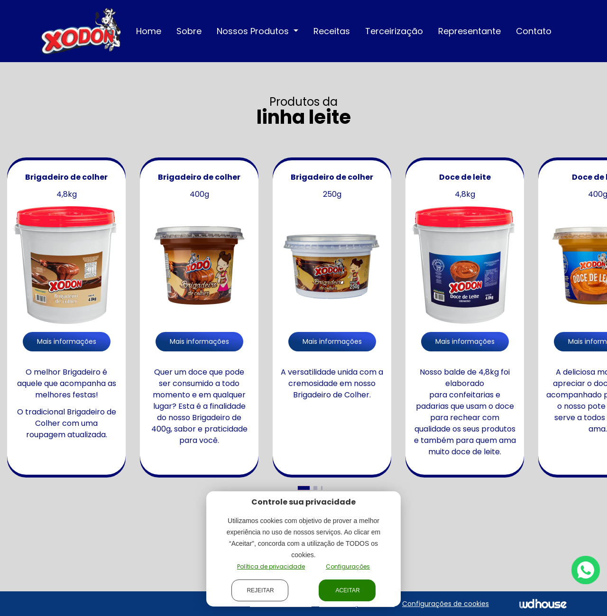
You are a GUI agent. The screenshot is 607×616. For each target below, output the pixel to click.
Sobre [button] (189, 31)
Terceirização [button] (394, 31)
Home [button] (148, 31)
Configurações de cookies (445, 603)
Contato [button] (534, 31)
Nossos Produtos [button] (254, 31)
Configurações (348, 566)
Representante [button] (469, 31)
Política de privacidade (271, 566)
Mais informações (66, 341)
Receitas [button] (331, 31)
